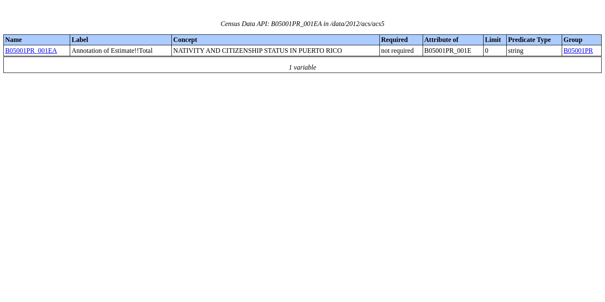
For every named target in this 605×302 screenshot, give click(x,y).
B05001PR (578, 50)
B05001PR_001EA (31, 50)
